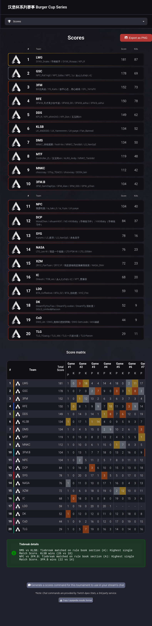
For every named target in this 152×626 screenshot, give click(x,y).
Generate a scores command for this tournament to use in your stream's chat (76, 587)
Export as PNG (136, 37)
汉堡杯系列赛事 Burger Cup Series (37, 7)
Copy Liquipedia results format (76, 602)
